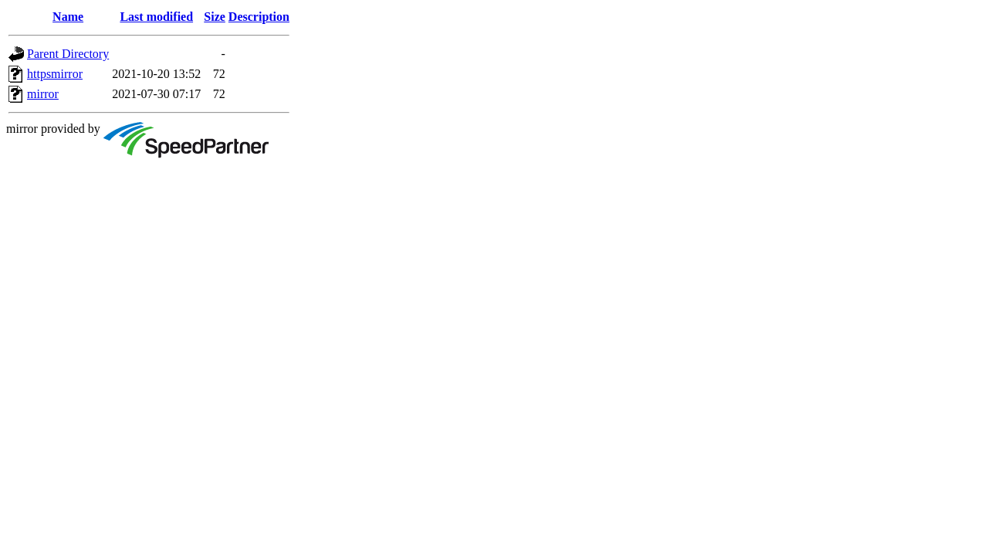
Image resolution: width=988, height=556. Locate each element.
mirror (43, 93)
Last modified (156, 16)
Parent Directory (68, 53)
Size (214, 16)
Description (258, 16)
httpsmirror (55, 73)
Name (67, 16)
